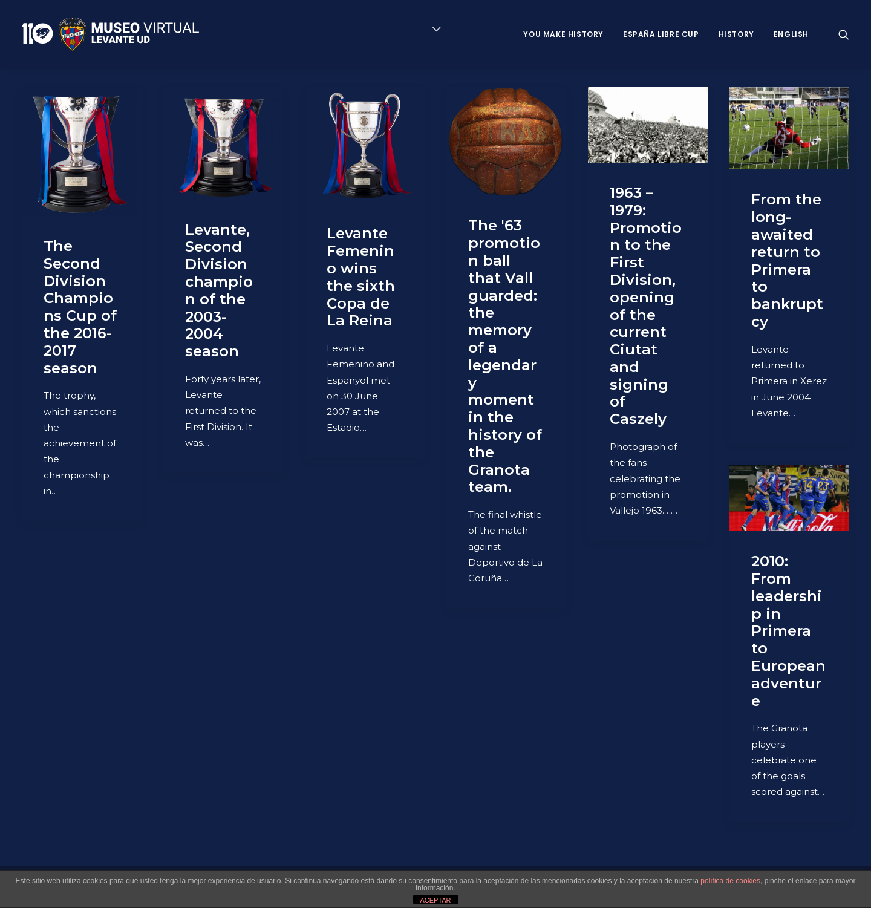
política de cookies (730, 881)
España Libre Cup (661, 34)
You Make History (563, 34)
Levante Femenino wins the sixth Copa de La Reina (361, 276)
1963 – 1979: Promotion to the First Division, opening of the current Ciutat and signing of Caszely (646, 306)
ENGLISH (791, 34)
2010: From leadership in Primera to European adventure (788, 630)
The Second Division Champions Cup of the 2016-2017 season (80, 307)
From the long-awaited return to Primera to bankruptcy (787, 260)
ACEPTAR (435, 900)
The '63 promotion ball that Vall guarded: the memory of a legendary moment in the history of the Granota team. (505, 356)
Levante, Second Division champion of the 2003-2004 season (219, 291)
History (736, 34)
